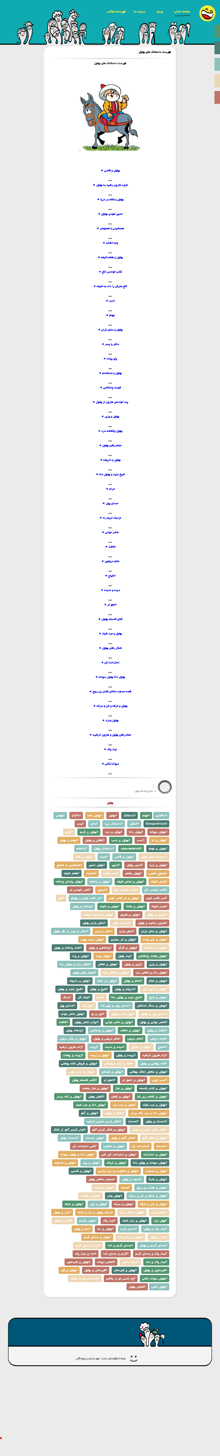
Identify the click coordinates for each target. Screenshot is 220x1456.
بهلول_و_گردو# (89, 832)
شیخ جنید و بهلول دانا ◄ (110, 474)
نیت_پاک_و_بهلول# (155, 1229)
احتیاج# (162, 1047)
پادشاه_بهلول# (74, 1030)
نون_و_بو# (97, 1014)
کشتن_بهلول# (137, 1286)
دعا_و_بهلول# (82, 1229)
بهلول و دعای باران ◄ (110, 329)
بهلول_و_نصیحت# (156, 1171)
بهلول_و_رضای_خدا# (130, 1237)
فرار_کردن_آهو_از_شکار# (69, 1129)
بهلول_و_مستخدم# (155, 947)
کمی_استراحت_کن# (84, 1146)
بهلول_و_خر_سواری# (123, 939)
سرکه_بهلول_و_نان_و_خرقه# (95, 1212)
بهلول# (113, 815)
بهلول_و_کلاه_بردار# (68, 1096)
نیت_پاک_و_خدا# (156, 1262)
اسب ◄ (110, 300)
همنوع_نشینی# (158, 873)
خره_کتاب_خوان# (156, 898)
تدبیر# (116, 865)
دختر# (94, 823)
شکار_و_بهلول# (114, 1113)
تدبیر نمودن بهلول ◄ (110, 214)
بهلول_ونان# (114, 1195)
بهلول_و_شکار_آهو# (154, 1138)
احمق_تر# (109, 1080)
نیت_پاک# (109, 1220)
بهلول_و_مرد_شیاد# (155, 1105)
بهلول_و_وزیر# (158, 964)
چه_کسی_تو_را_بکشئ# (120, 1278)
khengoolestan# (156, 823)
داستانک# (129, 815)
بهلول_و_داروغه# (79, 980)
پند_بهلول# (125, 956)
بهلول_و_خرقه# (74, 1204)
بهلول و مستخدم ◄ (110, 373)
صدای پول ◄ (110, 503)
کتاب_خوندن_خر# (80, 890)
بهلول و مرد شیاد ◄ (110, 633)
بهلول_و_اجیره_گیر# (154, 989)
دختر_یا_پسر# (103, 931)
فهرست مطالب (116, 11)
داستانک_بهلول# (104, 848)
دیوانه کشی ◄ (110, 763)
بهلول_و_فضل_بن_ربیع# (152, 1187)
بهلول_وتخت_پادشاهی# (152, 956)
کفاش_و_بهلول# (94, 840)
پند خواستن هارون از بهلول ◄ (110, 402)
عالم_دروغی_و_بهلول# (106, 1038)
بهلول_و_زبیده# (99, 1055)
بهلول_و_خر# (159, 840)
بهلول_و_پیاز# (91, 1162)
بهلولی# (60, 815)
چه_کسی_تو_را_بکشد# (84, 1278)
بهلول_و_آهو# (89, 1113)
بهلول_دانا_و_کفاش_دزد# (151, 972)
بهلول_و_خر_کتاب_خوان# (124, 898)
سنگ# (67, 997)
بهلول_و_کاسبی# (81, 1171)
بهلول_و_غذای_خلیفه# (130, 881)
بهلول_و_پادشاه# (100, 881)
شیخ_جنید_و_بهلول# (70, 989)
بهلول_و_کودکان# (112, 1071)
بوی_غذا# (87, 1005)
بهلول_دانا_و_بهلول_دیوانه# (77, 1154)
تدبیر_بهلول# (135, 865)
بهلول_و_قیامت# (90, 1195)
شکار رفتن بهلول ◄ (110, 648)
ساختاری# (161, 815)
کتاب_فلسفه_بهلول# (84, 1080)
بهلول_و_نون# (98, 1204)
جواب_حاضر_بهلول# (87, 1022)
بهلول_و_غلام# (84, 856)
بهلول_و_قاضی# (124, 856)
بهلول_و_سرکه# (123, 1204)
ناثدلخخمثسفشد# (131, 848)
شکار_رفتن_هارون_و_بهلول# (149, 1129)
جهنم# (146, 815)
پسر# (80, 823)
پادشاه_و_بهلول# (82, 906)
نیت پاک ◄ (110, 749)
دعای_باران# (126, 931)
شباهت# (91, 873)
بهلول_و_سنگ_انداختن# (152, 1005)
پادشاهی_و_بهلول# (99, 947)
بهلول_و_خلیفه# (109, 906)
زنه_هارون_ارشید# (71, 1047)
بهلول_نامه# (94, 815)
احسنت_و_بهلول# (156, 1121)
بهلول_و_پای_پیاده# (155, 939)
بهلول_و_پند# (80, 956)
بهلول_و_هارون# (130, 914)
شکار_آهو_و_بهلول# (123, 1138)
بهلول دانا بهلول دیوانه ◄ (110, 677)
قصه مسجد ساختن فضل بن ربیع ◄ (110, 691)
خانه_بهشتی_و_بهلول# (153, 1063)
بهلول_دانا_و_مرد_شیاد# (91, 1105)
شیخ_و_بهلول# (99, 989)
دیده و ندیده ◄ (110, 590)
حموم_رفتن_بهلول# (84, 972)
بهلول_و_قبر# (69, 1270)
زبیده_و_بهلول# (125, 1055)
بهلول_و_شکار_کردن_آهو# (108, 1129)
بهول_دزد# (160, 1220)
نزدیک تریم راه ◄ (110, 517)
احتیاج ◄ (110, 575)
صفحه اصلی (182, 11)
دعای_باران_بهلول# (93, 923)
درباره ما (139, 11)
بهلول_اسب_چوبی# (92, 939)
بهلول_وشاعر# (133, 873)
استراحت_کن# (140, 1146)
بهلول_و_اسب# (120, 840)
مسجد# (125, 1187)
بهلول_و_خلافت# (130, 1030)
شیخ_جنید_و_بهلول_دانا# (126, 997)
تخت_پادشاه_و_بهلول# (68, 947)
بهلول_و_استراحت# (155, 1154)
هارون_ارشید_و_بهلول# (152, 923)
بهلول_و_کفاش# (107, 964)
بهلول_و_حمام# (158, 980)
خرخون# (102, 890)
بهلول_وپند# (103, 956)
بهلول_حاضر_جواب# (73, 1014)
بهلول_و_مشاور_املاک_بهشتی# (148, 1071)
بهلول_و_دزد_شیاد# (134, 1220)
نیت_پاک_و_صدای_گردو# (151, 1253)
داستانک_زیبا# (114, 823)
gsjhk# (76, 815)
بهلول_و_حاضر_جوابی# (119, 1022)
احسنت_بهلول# (69, 1138)
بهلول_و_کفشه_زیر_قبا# (152, 1096)
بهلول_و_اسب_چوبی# (81, 1071)
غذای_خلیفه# (159, 881)
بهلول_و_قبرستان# (125, 1270)
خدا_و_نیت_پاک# (85, 1253)
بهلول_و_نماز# (123, 1088)
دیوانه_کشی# (130, 1262)
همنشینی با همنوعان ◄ (110, 228)
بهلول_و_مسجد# (104, 1187)
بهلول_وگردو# (87, 1220)
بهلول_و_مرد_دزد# (124, 1105)
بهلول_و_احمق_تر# (133, 1080)
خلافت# (63, 1022)
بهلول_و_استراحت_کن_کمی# (118, 1154)
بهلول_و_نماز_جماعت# (95, 1088)
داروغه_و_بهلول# (125, 989)
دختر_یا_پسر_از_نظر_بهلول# (70, 931)
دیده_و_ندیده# (114, 1047)
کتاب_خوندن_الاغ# (155, 890)
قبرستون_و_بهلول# (155, 1270)
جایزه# (104, 856)
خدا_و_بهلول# (158, 1237)
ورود (159, 11)
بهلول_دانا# (136, 832)
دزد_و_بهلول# (62, 1212)
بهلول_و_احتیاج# (141, 1047)
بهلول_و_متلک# (135, 906)
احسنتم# (161, 1146)
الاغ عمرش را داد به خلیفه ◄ (110, 286)
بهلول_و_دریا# (158, 865)
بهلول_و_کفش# (120, 1096)
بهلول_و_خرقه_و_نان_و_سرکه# (148, 1195)
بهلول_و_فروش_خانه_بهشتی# (79, 1063)
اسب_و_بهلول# (121, 923)
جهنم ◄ (110, 315)
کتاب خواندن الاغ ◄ (110, 271)
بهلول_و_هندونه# (65, 1162)
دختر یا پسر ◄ (110, 344)
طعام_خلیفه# (71, 873)
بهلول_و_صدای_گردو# (97, 1237)
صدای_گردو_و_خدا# (120, 1245)
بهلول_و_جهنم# (158, 848)
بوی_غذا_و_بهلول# (122, 1014)
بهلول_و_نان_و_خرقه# (153, 1204)
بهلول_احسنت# (94, 1138)
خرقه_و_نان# (159, 1212)
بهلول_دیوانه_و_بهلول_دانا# (150, 1162)
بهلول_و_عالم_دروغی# (73, 1038)
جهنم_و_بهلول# (69, 840)
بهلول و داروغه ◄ (110, 460)
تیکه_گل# (84, 997)
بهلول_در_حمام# (107, 980)
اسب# (140, 840)
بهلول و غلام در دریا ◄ (110, 199)
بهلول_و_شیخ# (158, 997)
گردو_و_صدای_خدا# (115, 1253)
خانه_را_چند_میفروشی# (118, 1063)
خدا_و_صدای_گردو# (88, 1245)
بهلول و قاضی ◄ (110, 170)
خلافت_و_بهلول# (157, 1030)
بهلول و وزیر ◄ (110, 416)
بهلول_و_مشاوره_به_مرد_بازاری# (118, 1171)
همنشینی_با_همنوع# (69, 865)
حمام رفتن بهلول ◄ (110, 445)
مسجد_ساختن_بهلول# (101, 1179)
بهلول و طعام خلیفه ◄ (110, 257)
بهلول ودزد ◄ (110, 720)
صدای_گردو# (128, 1229)
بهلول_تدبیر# (97, 865)
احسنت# (133, 1121)
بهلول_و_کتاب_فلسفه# (153, 1088)
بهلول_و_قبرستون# (78, 1262)
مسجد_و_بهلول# (132, 1179)
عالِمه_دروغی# (158, 1038)
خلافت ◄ (110, 546)
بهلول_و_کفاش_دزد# (116, 972)
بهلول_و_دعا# (105, 1229)
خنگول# (134, 823)
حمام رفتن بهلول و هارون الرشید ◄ (110, 734)
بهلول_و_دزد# (113, 832)
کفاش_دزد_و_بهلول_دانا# (75, 964)
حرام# (100, 997)
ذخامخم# (81, 848)
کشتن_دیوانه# (106, 1262)
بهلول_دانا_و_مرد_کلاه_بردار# (148, 1113)
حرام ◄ (110, 488)
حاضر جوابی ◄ (110, 532)
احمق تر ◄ (110, 604)
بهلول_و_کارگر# (127, 947)
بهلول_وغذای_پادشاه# (69, 881)
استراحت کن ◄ (110, 662)
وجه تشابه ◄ (110, 242)
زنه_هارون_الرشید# (154, 1055)
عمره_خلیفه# (159, 906)
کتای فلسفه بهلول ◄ (110, 619)
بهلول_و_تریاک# (116, 1162)
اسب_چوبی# (159, 1080)
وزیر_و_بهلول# (133, 964)
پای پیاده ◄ (110, 358)
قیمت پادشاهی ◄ (110, 387)
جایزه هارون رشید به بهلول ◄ (110, 185)
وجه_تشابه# (110, 873)
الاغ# (61, 898)
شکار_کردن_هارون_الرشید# (103, 1121)
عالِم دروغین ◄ (110, 561)
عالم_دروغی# (135, 1038)
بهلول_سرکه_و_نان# (132, 1212)
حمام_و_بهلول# (133, 980)
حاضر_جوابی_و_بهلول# (153, 1022)
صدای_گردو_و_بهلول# (153, 1245)
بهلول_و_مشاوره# (114, 1146)
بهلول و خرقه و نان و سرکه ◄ (110, 706)
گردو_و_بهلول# (63, 1220)
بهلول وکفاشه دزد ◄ (110, 431)
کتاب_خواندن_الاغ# (126, 890)
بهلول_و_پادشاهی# (101, 1030)
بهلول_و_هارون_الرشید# (98, 914)
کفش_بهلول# (96, 1096)
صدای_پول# (67, 1005)
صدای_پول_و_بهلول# (154, 1014)
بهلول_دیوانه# (158, 832)
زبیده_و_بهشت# (73, 1055)
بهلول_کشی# (159, 1286)
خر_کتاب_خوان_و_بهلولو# (86, 898)
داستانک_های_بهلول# (154, 856)
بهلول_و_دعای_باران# (154, 931)
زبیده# (94, 1047)
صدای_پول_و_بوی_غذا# (115, 1005)
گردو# (69, 832)
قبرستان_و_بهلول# (95, 1270)
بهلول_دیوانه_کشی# (154, 1278)
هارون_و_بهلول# (157, 914)
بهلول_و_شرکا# (158, 1179)
